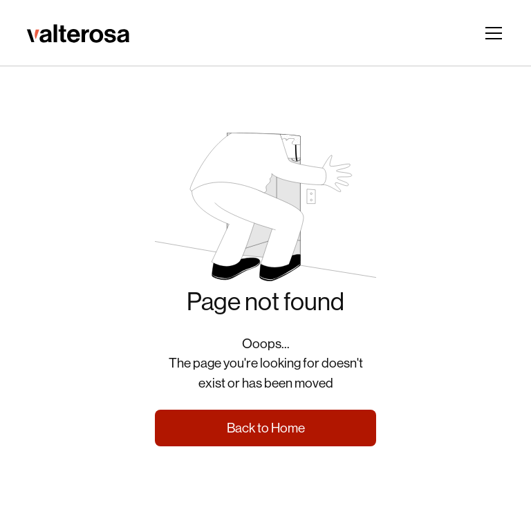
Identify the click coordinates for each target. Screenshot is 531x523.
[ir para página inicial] (78, 33)
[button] (491, 33)
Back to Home (266, 427)
